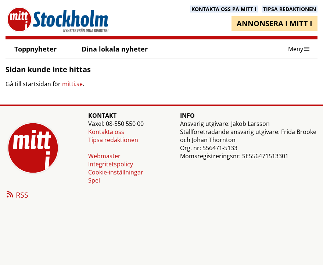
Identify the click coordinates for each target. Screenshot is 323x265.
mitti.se (72, 84)
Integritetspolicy (110, 164)
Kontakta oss (106, 132)
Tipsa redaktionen (113, 140)
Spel (94, 180)
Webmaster (104, 156)
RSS (17, 195)
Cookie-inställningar (115, 172)
